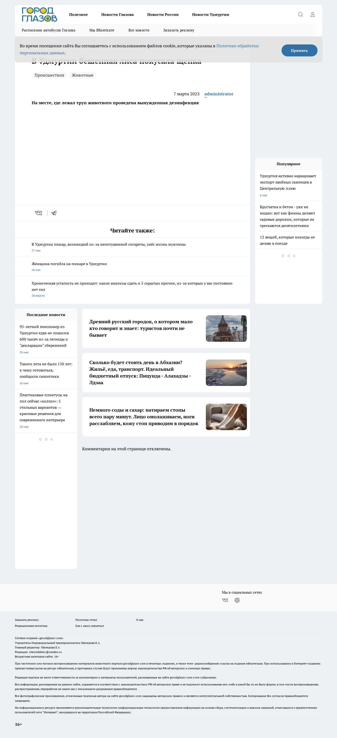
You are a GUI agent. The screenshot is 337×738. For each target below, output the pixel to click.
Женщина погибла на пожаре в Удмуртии (132, 267)
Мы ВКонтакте (102, 30)
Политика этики (86, 620)
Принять (299, 50)
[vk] (39, 213)
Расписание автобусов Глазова (48, 30)
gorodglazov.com (134, 663)
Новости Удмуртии (210, 14)
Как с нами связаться (89, 626)
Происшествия (49, 75)
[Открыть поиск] (301, 14)
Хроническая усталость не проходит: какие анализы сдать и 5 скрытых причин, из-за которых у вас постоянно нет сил (132, 290)
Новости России (163, 14)
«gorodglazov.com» (50, 638)
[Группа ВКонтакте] (225, 600)
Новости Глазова (117, 14)
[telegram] (55, 213)
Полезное (78, 14)
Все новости (139, 30)
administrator (218, 94)
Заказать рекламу (179, 30)
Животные (82, 75)
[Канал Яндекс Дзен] (237, 600)
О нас (140, 620)
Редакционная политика (31, 626)
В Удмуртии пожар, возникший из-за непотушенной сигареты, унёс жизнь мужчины (132, 248)
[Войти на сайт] (313, 14)
